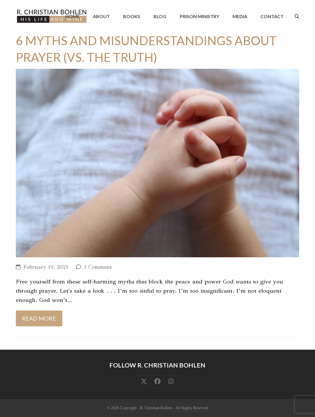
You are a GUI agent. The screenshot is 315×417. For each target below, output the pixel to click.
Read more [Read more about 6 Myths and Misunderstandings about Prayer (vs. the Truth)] (39, 318)
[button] (296, 16)
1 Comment (98, 267)
